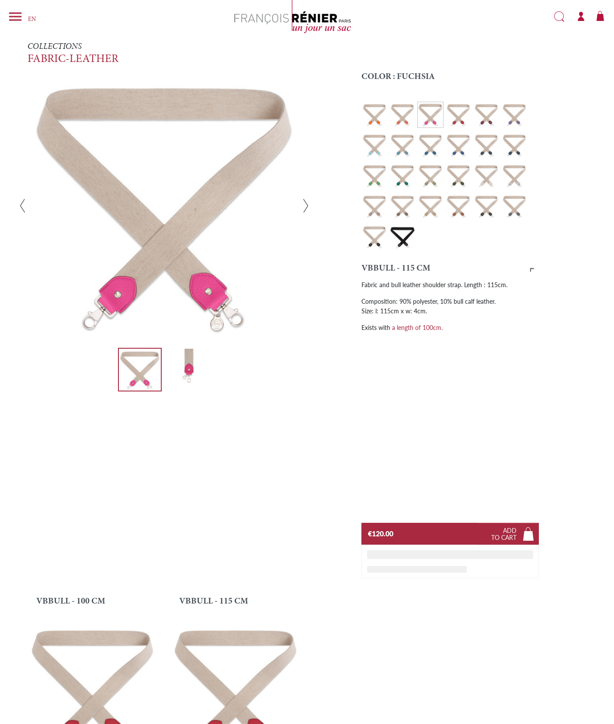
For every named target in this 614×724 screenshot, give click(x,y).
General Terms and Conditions (351, 684)
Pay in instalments (199, 698)
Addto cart (504, 352)
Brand (184, 677)
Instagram (460, 674)
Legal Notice (329, 677)
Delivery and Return (202, 691)
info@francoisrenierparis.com (96, 684)
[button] (450, 270)
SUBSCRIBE (543, 651)
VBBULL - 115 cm (213, 419)
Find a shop (191, 684)
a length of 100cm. (417, 327)
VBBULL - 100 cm (70, 419)
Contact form (58, 677)
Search (559, 16)
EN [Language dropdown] (32, 20)
